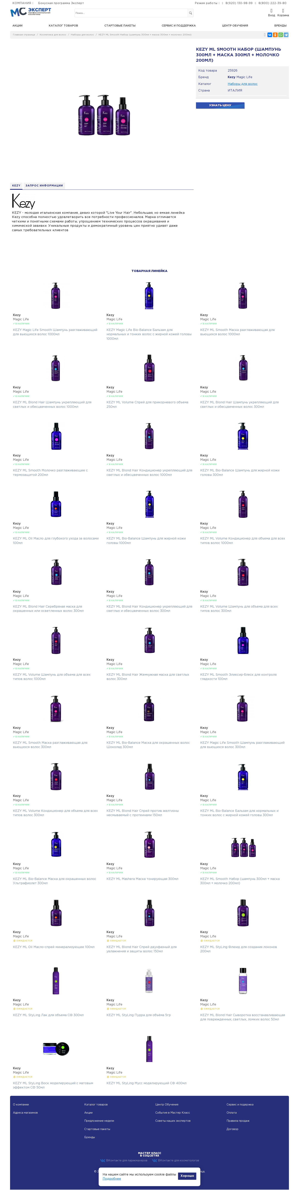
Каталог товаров (63, 26)
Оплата (232, 1113)
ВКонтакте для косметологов (175, 1160)
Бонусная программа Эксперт (61, 3)
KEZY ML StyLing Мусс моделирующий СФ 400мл (146, 1083)
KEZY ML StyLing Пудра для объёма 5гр (139, 1015)
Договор (232, 1129)
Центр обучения (235, 26)
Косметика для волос (53, 35)
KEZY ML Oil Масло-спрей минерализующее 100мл (54, 947)
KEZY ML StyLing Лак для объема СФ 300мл (48, 1015)
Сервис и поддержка (179, 26)
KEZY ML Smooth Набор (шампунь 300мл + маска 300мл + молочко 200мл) (145, 35)
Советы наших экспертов (173, 1121)
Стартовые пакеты (120, 26)
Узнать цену (220, 105)
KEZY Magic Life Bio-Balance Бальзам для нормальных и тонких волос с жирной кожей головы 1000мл (149, 334)
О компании (21, 1105)
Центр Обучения (166, 1105)
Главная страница (24, 35)
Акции (17, 26)
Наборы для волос (82, 35)
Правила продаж (238, 1121)
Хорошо (187, 1176)
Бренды (280, 26)
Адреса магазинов (25, 1113)
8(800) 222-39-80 (273, 3)
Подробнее (112, 1178)
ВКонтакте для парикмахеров (123, 1160)
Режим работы (206, 3)
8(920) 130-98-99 (239, 3)
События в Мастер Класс (172, 1113)
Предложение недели (99, 1121)
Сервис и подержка (240, 1105)
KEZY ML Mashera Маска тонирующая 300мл (142, 879)
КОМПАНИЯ (21, 3)
